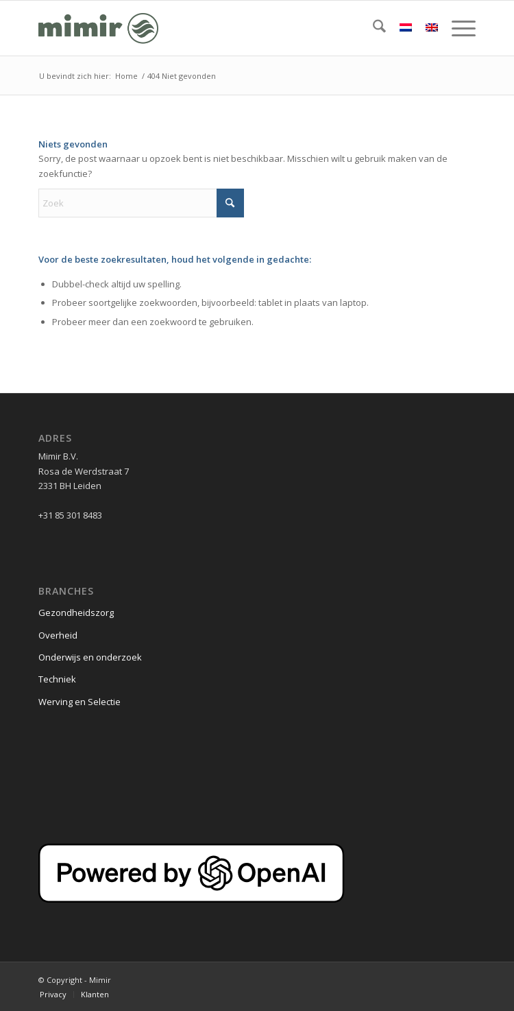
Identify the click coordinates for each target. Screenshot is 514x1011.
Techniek (57, 679)
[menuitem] (372, 28)
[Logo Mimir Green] (213, 28)
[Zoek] (372, 28)
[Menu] (457, 28)
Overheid (57, 635)
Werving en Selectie (79, 701)
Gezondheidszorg (76, 612)
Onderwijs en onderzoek (90, 657)
